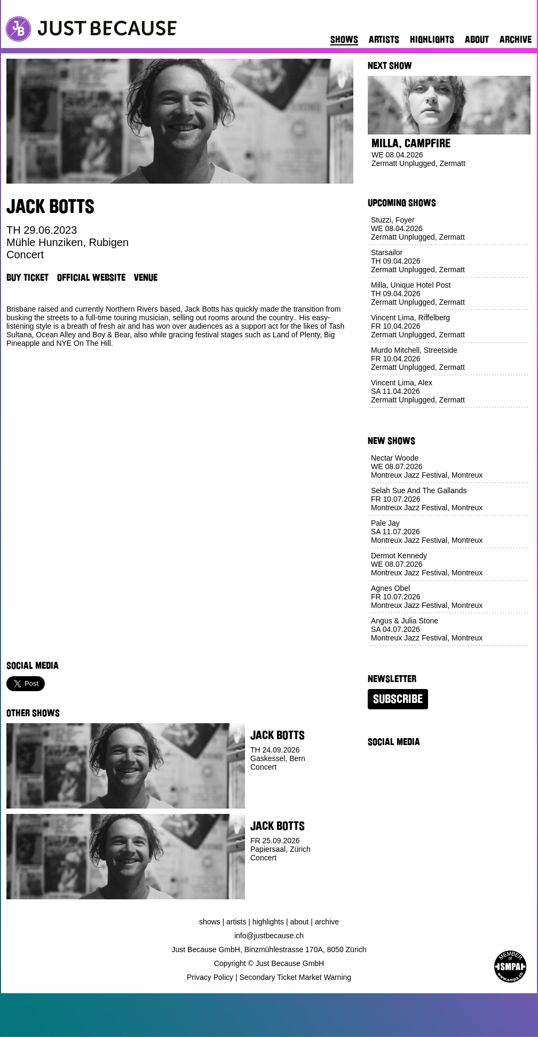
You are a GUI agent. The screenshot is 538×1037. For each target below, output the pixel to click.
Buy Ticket (27, 277)
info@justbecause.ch (269, 935)
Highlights (432, 39)
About (477, 39)
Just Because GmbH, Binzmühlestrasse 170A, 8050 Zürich (269, 949)
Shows (344, 39)
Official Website (91, 277)
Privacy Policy (210, 977)
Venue (145, 277)
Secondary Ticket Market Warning (296, 977)
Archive (516, 39)
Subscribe (398, 699)
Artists (384, 39)
